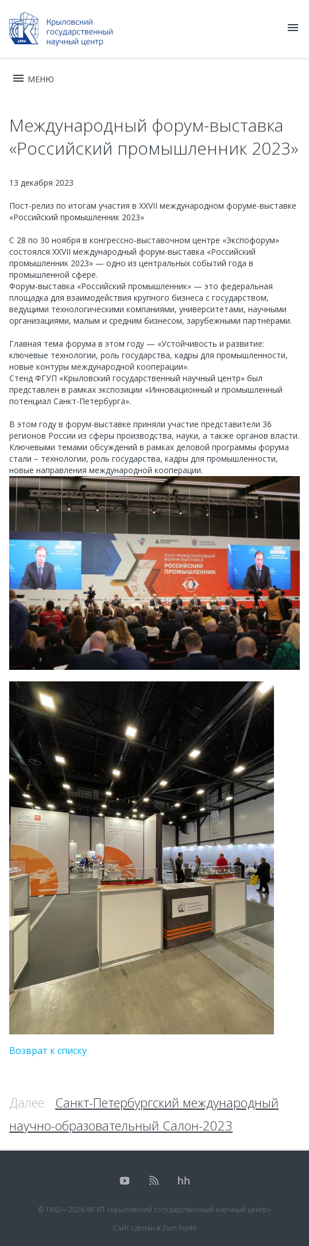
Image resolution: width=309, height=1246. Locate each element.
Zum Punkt (179, 1228)
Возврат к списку (48, 1050)
